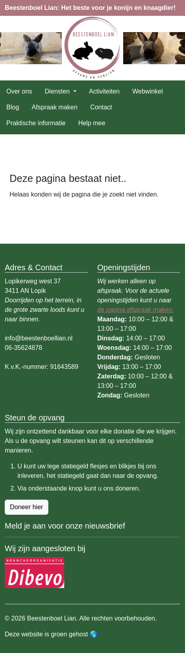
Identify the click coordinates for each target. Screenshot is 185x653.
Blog (12, 107)
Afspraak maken (55, 107)
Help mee (91, 123)
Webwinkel (147, 91)
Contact (101, 107)
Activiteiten (104, 91)
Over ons (19, 91)
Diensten (58, 91)
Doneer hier (26, 507)
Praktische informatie (35, 123)
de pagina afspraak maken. (135, 309)
